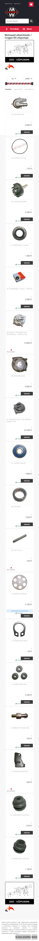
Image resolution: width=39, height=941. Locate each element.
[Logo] (19, 12)
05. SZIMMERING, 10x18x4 (19, 245)
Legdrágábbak (29, 89)
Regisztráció (17, 4)
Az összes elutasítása (23, 937)
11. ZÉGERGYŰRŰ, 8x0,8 (19, 641)
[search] (31, 21)
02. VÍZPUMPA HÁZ (17, 114)
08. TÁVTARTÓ (16, 507)
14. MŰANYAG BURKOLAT (19, 772)
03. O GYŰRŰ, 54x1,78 (18, 158)
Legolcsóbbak (18, 89)
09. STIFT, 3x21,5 (16, 550)
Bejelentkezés (8, 4)
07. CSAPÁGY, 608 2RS (18, 463)
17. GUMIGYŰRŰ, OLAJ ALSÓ (19, 859)
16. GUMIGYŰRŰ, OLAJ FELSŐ (19, 815)
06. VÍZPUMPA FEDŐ (18, 376)
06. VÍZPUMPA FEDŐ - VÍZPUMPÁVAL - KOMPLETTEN (19, 421)
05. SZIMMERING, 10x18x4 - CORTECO (19, 289)
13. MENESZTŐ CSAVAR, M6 (19, 728)
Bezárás (34, 937)
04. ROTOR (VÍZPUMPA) (19, 202)
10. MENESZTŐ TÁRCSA (19, 594)
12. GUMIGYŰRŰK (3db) (19, 684)
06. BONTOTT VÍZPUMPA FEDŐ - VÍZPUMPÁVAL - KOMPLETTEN (17, 333)
